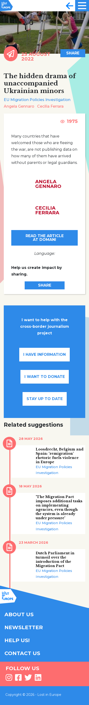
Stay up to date (45, 399)
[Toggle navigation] (69, 5)
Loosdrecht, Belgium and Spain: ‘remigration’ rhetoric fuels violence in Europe (59, 455)
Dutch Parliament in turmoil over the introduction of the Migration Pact (55, 559)
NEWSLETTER (23, 627)
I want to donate (44, 376)
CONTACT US (22, 653)
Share (72, 53)
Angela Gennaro (19, 106)
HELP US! (17, 640)
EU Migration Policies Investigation (37, 99)
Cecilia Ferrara (50, 106)
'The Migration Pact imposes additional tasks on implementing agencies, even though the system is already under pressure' (59, 507)
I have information (44, 354)
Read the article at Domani (45, 238)
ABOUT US (19, 614)
